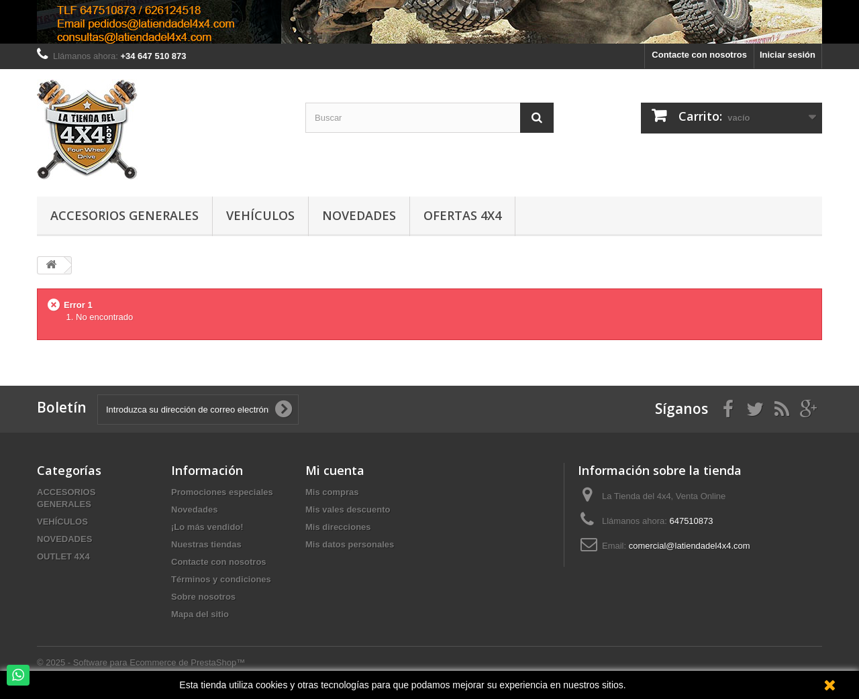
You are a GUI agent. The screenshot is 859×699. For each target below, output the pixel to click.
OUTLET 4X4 (63, 556)
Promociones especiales (222, 492)
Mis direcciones (338, 527)
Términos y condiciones (221, 579)
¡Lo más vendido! (207, 527)
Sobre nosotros (203, 597)
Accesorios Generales (124, 215)
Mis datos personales (349, 544)
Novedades (359, 215)
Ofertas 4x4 (462, 215)
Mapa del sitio (200, 614)
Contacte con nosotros (699, 55)
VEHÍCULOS (62, 522)
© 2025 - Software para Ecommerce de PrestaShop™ (141, 662)
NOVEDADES (64, 539)
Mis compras (331, 492)
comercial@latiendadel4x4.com (689, 546)
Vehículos (260, 215)
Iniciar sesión (787, 55)
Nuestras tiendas (206, 544)
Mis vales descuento (347, 509)
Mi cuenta (334, 470)
